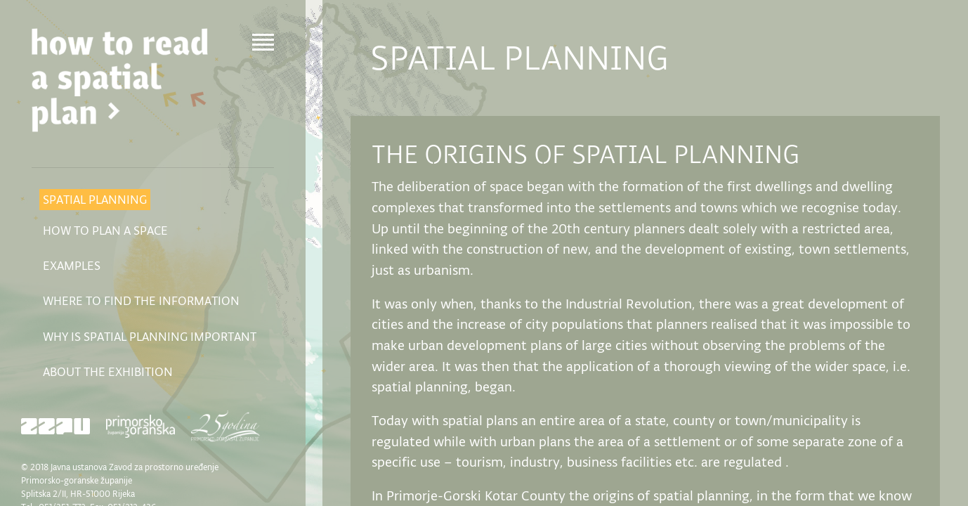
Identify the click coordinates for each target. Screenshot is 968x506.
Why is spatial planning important (149, 336)
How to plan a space (105, 230)
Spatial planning (95, 199)
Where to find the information (141, 301)
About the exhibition (108, 371)
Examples (71, 265)
